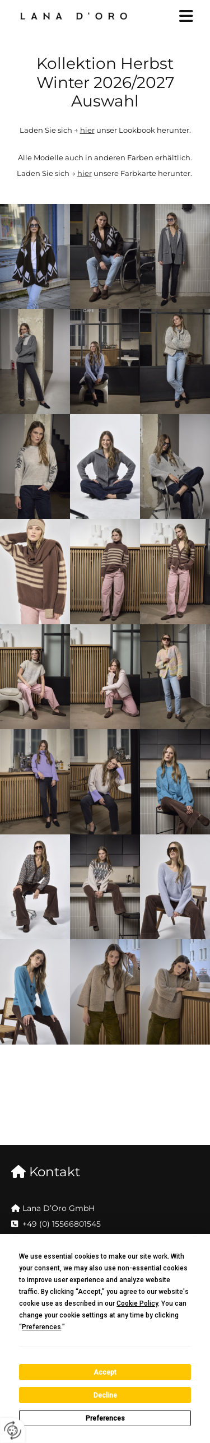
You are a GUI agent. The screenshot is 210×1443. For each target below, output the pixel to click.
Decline (105, 1395)
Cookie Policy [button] (137, 1303)
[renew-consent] (12, 1430)
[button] (177, 17)
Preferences (105, 1418)
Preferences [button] (41, 1327)
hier (87, 130)
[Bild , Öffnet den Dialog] (35, 256)
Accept (105, 1372)
